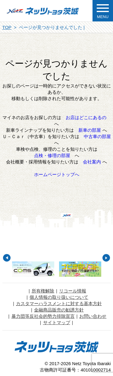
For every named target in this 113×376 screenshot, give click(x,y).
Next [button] (106, 258)
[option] (33, 269)
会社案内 (92, 161)
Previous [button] (7, 258)
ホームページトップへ (56, 174)
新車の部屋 (89, 130)
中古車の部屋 (97, 136)
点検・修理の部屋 (52, 155)
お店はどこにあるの (86, 117)
